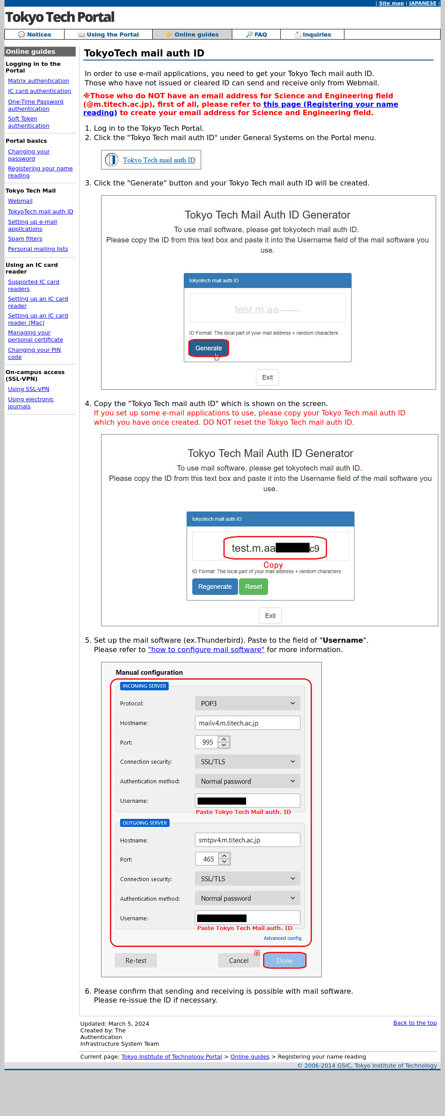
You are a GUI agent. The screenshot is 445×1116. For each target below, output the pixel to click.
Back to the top (415, 1022)
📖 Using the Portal (108, 34)
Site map (391, 3)
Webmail (20, 200)
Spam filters (25, 238)
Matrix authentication (38, 80)
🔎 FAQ (256, 34)
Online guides (250, 1056)
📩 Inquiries (312, 34)
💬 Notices (34, 34)
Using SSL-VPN (28, 389)
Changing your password (29, 155)
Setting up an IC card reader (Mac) (38, 319)
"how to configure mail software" (206, 649)
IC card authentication (39, 91)
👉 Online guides (192, 34)
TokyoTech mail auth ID (40, 211)
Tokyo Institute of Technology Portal (171, 1056)
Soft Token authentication (28, 122)
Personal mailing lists (38, 249)
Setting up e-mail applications (32, 225)
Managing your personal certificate (35, 336)
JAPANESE (423, 3)
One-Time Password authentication (36, 105)
